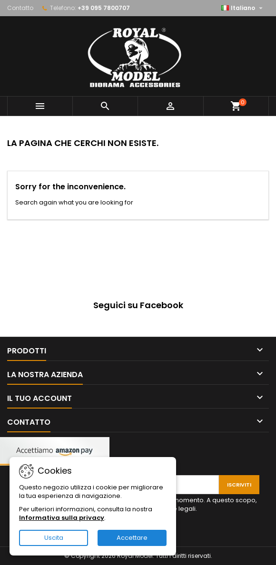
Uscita (53, 537)
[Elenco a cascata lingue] (243, 8)
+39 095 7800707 (104, 8)
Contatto (20, 8)
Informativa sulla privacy (61, 517)
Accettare (132, 537)
